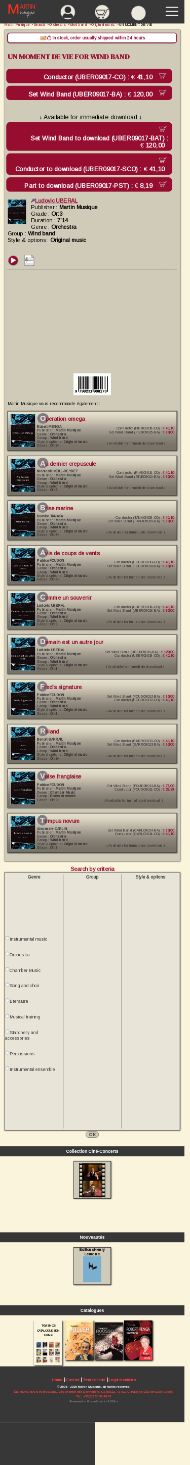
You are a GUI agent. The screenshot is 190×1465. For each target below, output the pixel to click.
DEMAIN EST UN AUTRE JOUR (71, 643)
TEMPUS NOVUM (60, 821)
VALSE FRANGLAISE (60, 776)
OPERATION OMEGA (62, 419)
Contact (72, 1380)
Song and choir (25, 986)
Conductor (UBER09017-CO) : (100, 77)
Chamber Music (25, 970)
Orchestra (19, 954)
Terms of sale (94, 1380)
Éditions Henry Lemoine (92, 1265)
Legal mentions (122, 1380)
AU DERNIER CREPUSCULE (68, 464)
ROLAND (49, 732)
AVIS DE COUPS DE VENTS (69, 553)
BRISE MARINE (56, 508)
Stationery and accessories (21, 1035)
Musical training (25, 1016)
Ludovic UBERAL (54, 201)
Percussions (22, 1053)
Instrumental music (28, 939)
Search (40, 24)
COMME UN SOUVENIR (65, 598)
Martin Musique (17, 24)
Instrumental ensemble (32, 1069)
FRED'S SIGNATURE (61, 687)
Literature (19, 1001)
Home (57, 1380)
